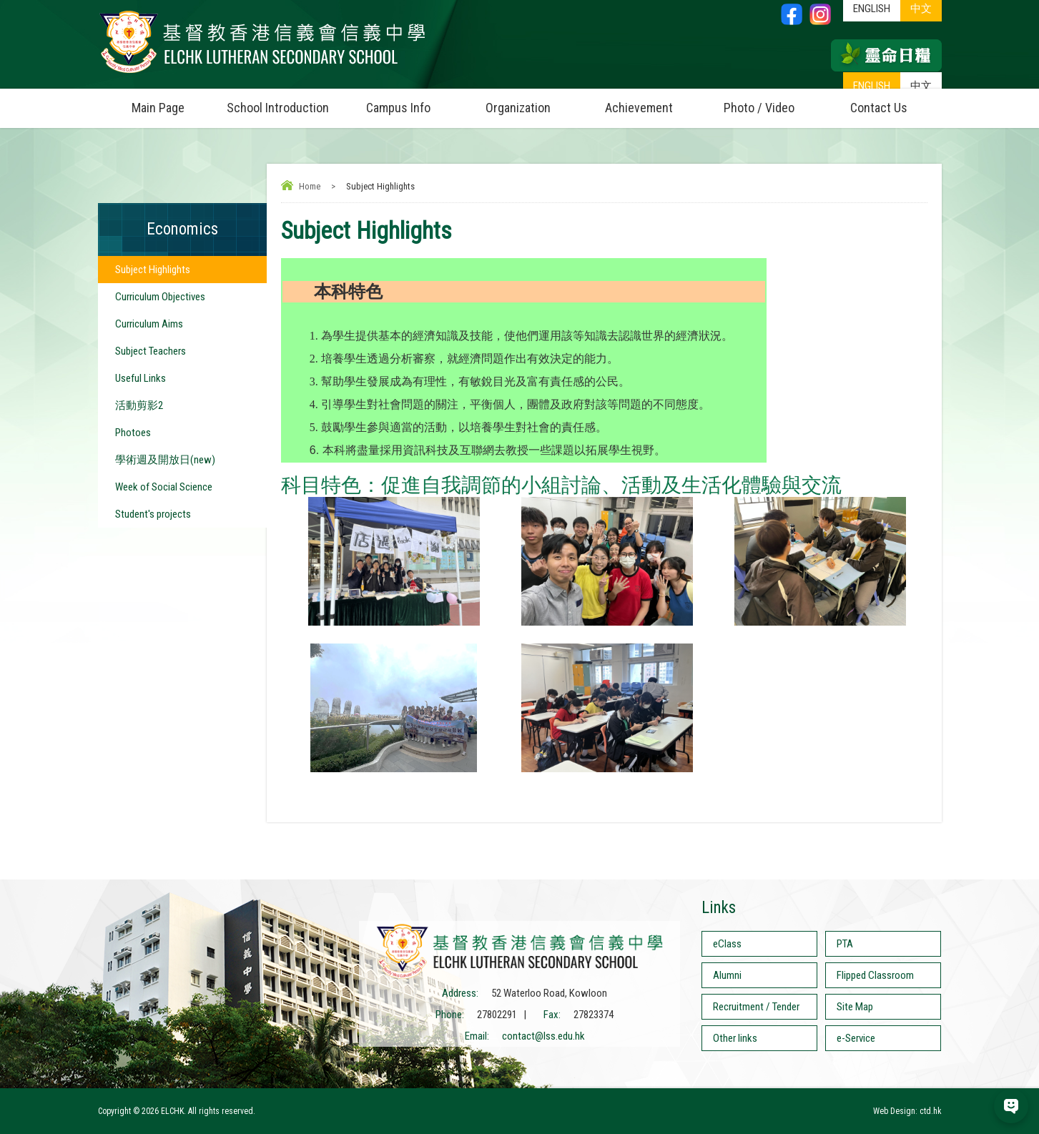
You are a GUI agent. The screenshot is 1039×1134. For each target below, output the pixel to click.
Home (309, 186)
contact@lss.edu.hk (543, 1036)
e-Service (856, 1038)
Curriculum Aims (149, 323)
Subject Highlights (152, 269)
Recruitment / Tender (756, 1006)
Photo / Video (771, 102)
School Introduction (282, 102)
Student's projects (153, 514)
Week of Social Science (163, 486)
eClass (727, 943)
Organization (532, 102)
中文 (921, 85)
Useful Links (140, 378)
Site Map (855, 1006)
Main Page (158, 107)
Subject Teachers (150, 351)
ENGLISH (871, 85)
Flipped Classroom (875, 975)
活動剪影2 (139, 405)
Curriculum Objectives (160, 296)
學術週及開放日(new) (165, 459)
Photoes (133, 432)
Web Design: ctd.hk (907, 1111)
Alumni (727, 975)
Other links (735, 1038)
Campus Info (412, 102)
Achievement (639, 107)
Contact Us (878, 107)
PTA (845, 943)
